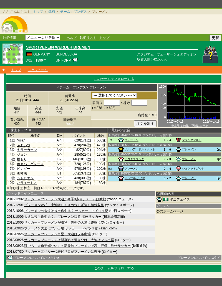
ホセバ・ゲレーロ (30, 164)
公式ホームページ (170, 211)
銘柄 (51, 12)
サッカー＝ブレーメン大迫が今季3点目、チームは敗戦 (65, 199)
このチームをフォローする (114, 79)
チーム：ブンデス (73, 12)
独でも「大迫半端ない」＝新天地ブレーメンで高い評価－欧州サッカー (77, 246)
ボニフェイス (180, 199)
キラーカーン (27, 150)
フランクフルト (191, 139)
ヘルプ (72, 38)
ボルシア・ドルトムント (140, 149)
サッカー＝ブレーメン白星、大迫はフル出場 (57, 234)
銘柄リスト (88, 38)
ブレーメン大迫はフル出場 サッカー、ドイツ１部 (61, 228)
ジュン (22, 154)
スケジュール (38, 70)
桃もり (22, 159)
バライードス (27, 183)
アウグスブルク (134, 159)
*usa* (70, 124)
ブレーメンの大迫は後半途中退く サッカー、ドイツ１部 (66, 211)
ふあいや (23, 145)
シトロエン (25, 178)
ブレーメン (131, 139)
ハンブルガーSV (135, 178)
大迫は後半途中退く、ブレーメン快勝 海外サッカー (63, 217)
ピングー (23, 169)
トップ (38, 12)
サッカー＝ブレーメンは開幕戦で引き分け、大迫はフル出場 (69, 240)
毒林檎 (22, 173)
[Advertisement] (126, 24)
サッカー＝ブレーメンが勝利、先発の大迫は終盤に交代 (65, 222)
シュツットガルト (193, 168)
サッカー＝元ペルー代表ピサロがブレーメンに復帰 (62, 252)
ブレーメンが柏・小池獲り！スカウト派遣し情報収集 (64, 205)
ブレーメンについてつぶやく (199, 258)
